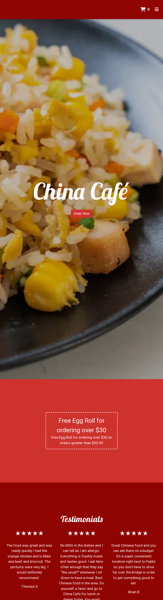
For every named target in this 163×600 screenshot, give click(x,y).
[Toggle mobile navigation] (156, 9)
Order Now (82, 214)
